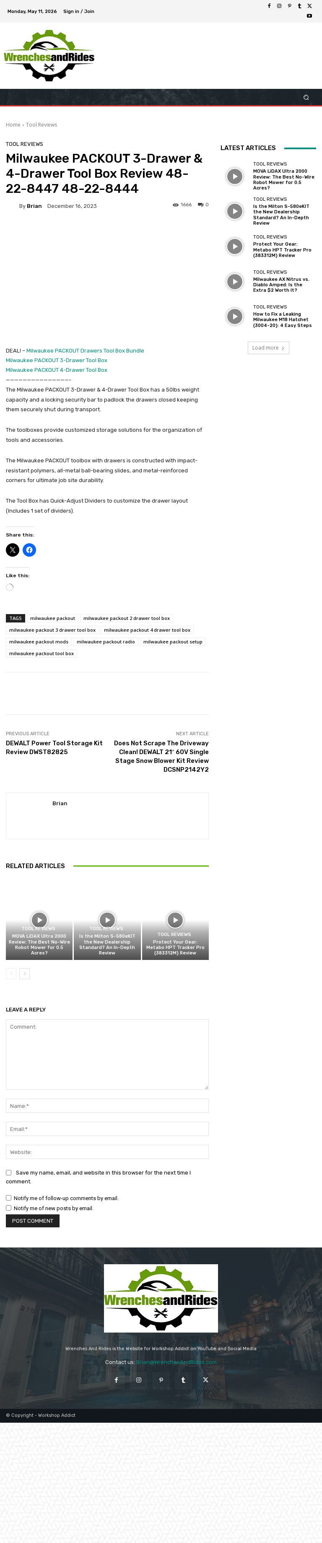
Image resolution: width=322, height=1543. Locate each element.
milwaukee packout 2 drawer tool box (126, 618)
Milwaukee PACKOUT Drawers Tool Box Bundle (85, 350)
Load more (268, 347)
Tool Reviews (41, 124)
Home (13, 124)
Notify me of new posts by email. (53, 1208)
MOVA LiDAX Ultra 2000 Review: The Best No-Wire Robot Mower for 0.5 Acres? (39, 945)
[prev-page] (11, 973)
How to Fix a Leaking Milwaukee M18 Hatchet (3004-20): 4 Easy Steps (282, 319)
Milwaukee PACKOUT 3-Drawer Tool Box (56, 360)
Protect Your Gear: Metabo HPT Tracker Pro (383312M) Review (175, 947)
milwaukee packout (52, 618)
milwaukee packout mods (38, 641)
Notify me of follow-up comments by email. (66, 1198)
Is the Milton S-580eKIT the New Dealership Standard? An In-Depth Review (107, 945)
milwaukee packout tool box (41, 653)
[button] (306, 97)
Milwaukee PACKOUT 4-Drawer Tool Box (57, 370)
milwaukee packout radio (106, 641)
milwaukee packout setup (173, 641)
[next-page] (24, 973)
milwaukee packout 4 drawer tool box (147, 630)
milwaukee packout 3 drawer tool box (52, 630)
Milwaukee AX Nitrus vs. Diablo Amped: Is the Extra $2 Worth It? (281, 285)
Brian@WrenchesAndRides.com (176, 1362)
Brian (34, 206)
